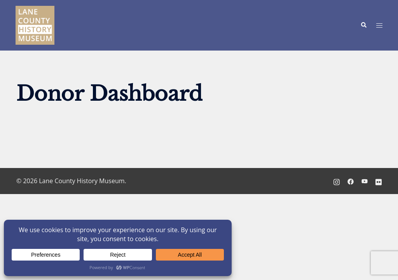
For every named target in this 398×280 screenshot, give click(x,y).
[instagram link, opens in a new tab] (336, 181)
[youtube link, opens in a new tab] (364, 181)
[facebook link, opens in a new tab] (350, 181)
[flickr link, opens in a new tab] (378, 181)
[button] (363, 25)
